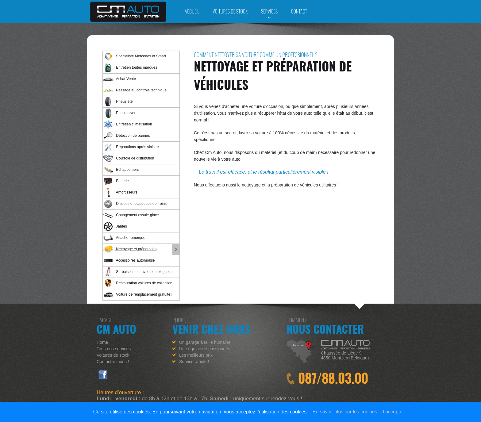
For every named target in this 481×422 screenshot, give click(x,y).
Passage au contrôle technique (135, 90)
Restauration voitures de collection (137, 283)
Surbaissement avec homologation (137, 272)
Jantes (115, 226)
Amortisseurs (120, 192)
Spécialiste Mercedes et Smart (134, 56)
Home (102, 342)
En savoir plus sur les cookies (345, 411)
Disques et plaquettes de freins (135, 203)
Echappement (121, 169)
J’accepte (392, 411)
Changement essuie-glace (131, 215)
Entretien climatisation (127, 124)
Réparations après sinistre (131, 147)
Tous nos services (114, 348)
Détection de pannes (126, 135)
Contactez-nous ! (113, 361)
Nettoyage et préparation (129, 249)
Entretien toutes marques (130, 67)
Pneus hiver (119, 113)
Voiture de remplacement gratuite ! (137, 294)
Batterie (116, 181)
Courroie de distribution (128, 158)
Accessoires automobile (129, 260)
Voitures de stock (113, 355)
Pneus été (118, 101)
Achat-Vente (119, 79)
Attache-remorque (124, 237)
